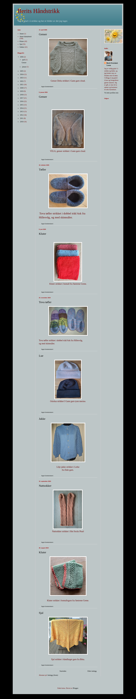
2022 (22, 81)
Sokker (22, 47)
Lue (41, 355)
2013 (22, 111)
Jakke (42, 418)
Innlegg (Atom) (53, 675)
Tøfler (42, 169)
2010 (22, 122)
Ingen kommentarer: (47, 86)
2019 (22, 91)
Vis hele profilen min (111, 93)
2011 (22, 118)
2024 (22, 74)
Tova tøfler (45, 302)
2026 (22, 57)
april (23, 60)
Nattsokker (45, 485)
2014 (22, 108)
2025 (22, 71)
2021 (22, 84)
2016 (22, 101)
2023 (22, 78)
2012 (22, 115)
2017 (22, 98)
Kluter (42, 233)
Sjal (41, 612)
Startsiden (63, 671)
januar (24, 67)
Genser (43, 34)
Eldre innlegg (92, 671)
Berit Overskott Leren (112, 64)
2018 (22, 95)
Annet (22, 34)
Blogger (75, 688)
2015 (22, 105)
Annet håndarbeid (26, 36)
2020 (22, 88)
